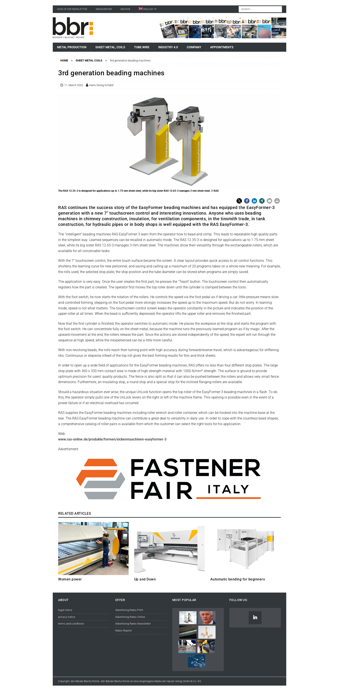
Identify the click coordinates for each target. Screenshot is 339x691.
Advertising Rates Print (129, 610)
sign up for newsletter (72, 9)
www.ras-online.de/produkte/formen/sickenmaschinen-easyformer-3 (112, 439)
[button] (239, 201)
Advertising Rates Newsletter (133, 623)
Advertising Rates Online (130, 617)
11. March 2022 (73, 85)
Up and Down (145, 579)
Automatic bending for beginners (237, 579)
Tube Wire (141, 47)
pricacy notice (66, 617)
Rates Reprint (123, 630)
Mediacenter (104, 9)
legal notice (65, 610)
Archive (125, 9)
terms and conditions (71, 623)
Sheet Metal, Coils (110, 47)
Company (194, 47)
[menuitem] (147, 9)
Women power (70, 579)
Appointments (221, 47)
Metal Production (71, 47)
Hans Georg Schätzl (101, 85)
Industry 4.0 (168, 47)
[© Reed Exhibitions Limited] (169, 503)
